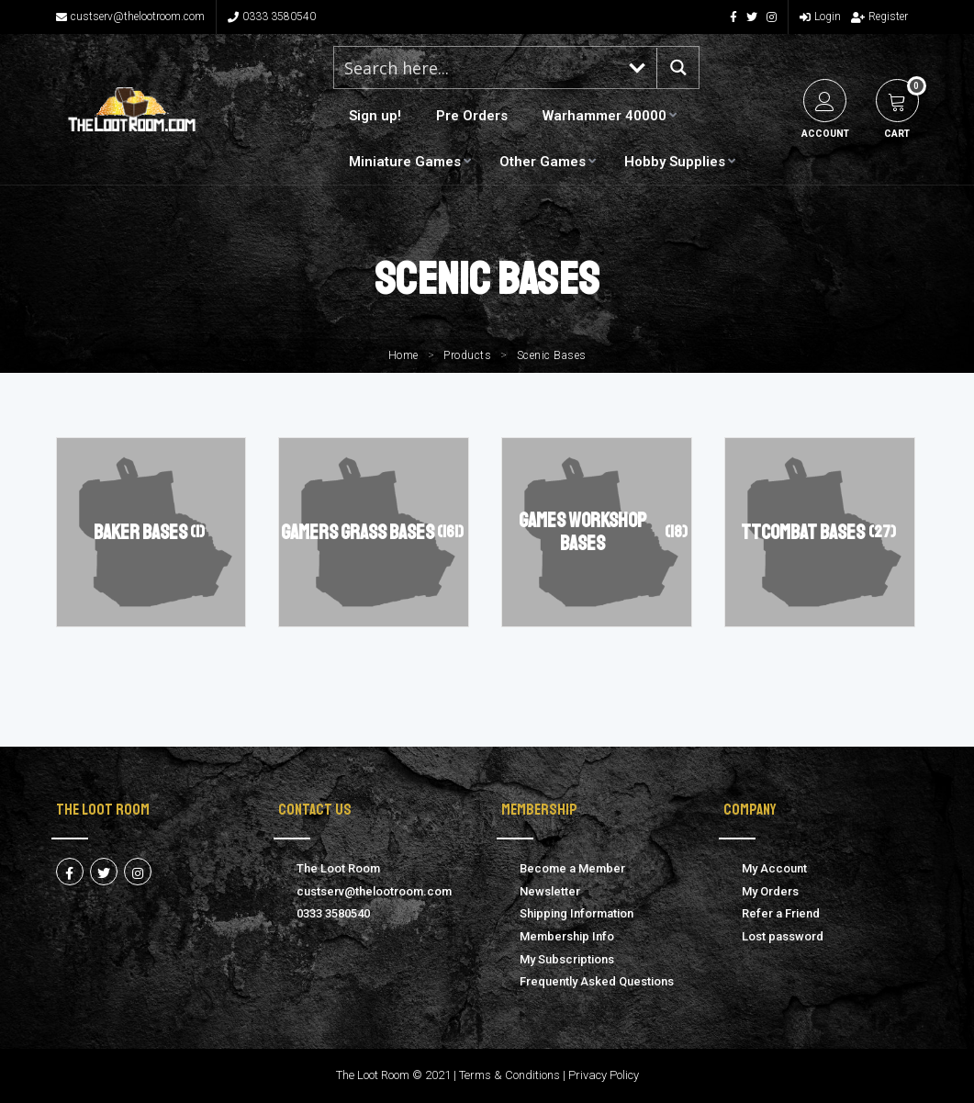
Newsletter (550, 891)
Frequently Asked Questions (597, 981)
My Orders (770, 891)
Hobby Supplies (674, 161)
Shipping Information (576, 913)
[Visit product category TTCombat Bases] (819, 532)
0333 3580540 (272, 16)
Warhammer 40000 (604, 115)
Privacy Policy (603, 1075)
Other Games (542, 161)
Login (820, 16)
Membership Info (567, 936)
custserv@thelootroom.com (130, 16)
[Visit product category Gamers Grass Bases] (373, 532)
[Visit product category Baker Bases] (151, 532)
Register (879, 16)
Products (467, 355)
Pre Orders (472, 115)
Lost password (782, 936)
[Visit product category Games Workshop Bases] (596, 532)
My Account (774, 868)
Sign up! (375, 115)
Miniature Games (405, 161)
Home (403, 355)
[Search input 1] (476, 67)
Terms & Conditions (509, 1075)
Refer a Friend (781, 913)
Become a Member (572, 868)
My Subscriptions (567, 959)
